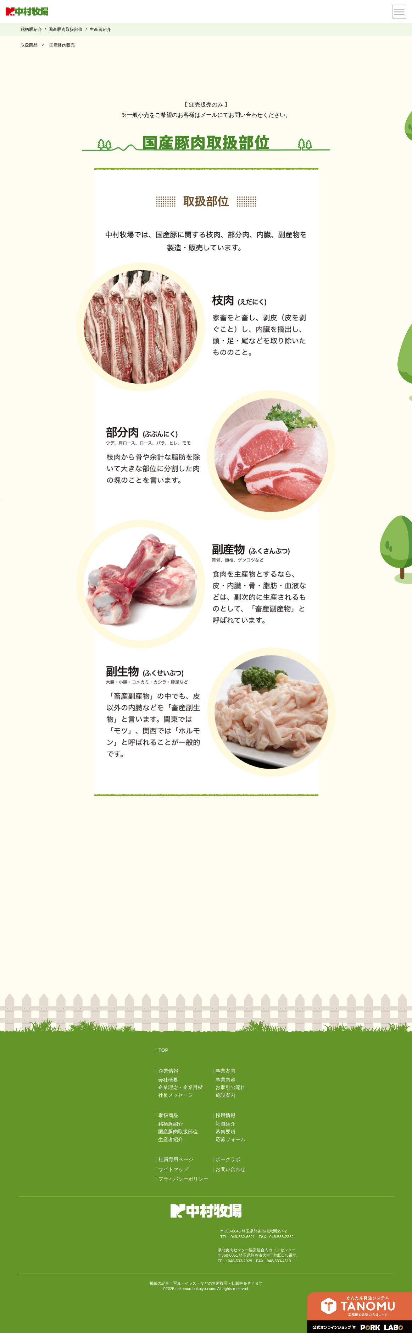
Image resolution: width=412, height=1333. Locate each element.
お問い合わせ (230, 1169)
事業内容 (225, 1080)
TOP (163, 1050)
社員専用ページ (175, 1159)
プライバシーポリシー (183, 1179)
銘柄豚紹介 (31, 29)
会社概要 (168, 1080)
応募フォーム (230, 1139)
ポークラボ (228, 1159)
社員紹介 (225, 1124)
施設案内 (225, 1095)
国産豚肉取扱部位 (66, 29)
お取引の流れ (230, 1087)
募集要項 (225, 1131)
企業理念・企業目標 (180, 1087)
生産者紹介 (100, 29)
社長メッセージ (175, 1095)
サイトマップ (173, 1169)
